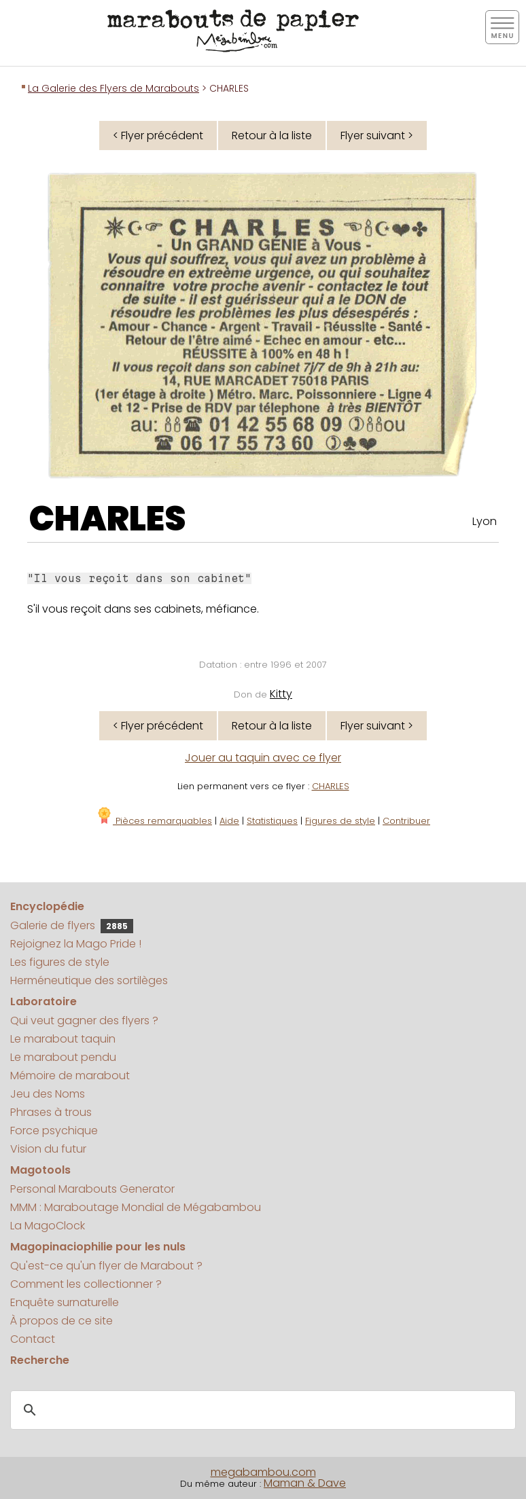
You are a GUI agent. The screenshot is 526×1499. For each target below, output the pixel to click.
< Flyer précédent (158, 135)
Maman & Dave (305, 1483)
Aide (229, 820)
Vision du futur (48, 1149)
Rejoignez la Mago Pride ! (75, 944)
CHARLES (107, 519)
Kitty (281, 694)
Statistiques (272, 820)
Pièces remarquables (154, 820)
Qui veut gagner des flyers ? (84, 1020)
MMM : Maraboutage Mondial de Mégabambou (135, 1207)
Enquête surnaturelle (64, 1302)
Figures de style (340, 820)
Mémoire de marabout (70, 1075)
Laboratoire (43, 1001)
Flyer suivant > (376, 135)
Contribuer (406, 820)
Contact (32, 1339)
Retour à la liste (272, 135)
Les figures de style (59, 962)
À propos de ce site (61, 1321)
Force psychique (54, 1130)
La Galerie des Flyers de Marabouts (113, 88)
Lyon (484, 521)
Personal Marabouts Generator (92, 1189)
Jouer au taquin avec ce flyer (263, 757)
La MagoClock (47, 1225)
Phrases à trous (51, 1112)
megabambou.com (263, 1472)
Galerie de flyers (71, 925)
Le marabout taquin (63, 1039)
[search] (261, 1411)
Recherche (39, 1360)
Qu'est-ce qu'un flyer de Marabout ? (106, 1266)
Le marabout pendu (63, 1057)
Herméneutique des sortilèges (89, 980)
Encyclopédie (47, 906)
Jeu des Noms (47, 1094)
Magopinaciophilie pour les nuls (98, 1246)
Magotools (40, 1170)
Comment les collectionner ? (86, 1284)
